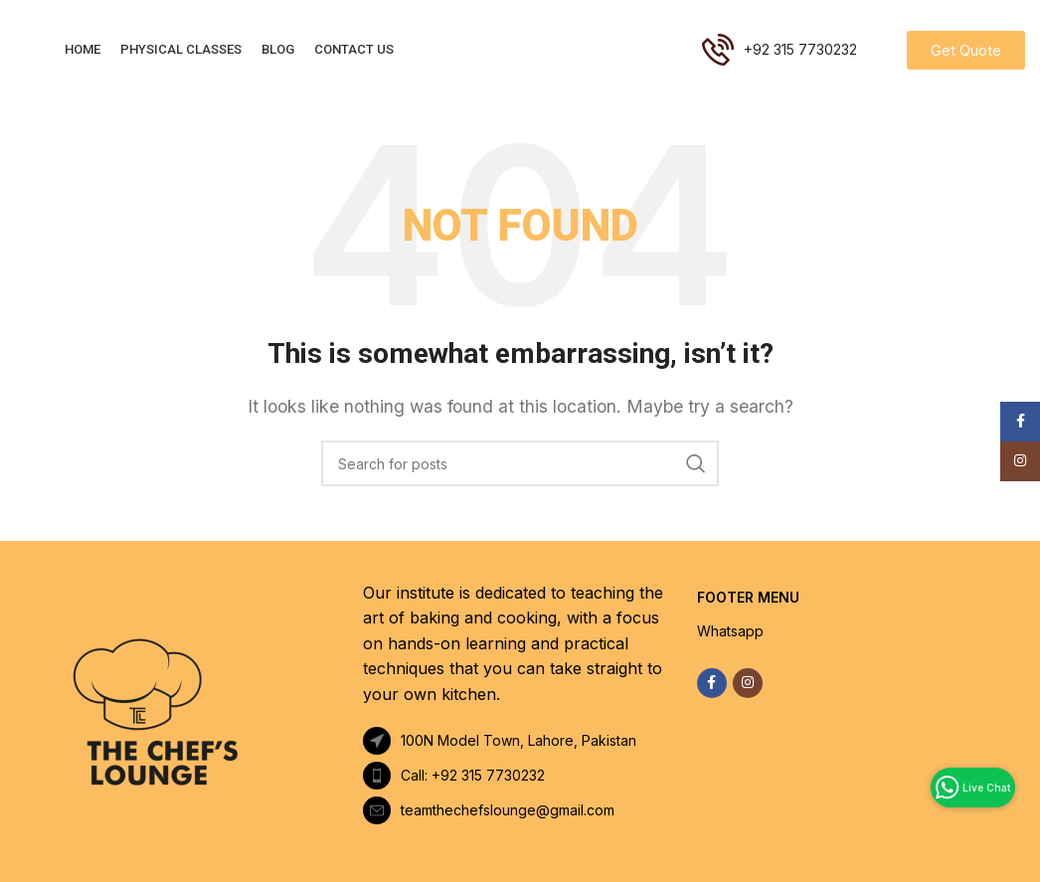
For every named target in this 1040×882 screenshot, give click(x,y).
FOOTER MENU (748, 597)
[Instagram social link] (748, 683)
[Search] (520, 463)
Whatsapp (730, 630)
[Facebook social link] (712, 683)
